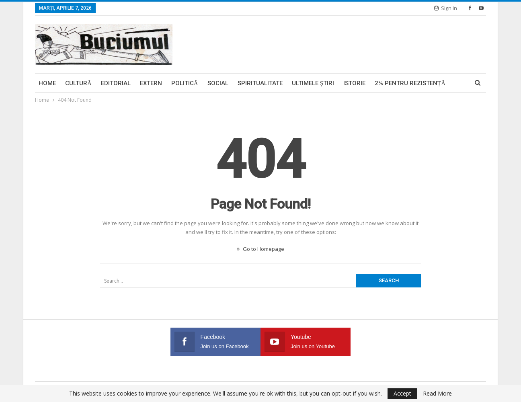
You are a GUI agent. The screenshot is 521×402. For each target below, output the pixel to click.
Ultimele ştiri (313, 83)
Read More (437, 393)
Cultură (78, 83)
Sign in (445, 8)
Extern (151, 83)
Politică (184, 83)
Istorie (354, 83)
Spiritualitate (260, 83)
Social (217, 83)
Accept (402, 393)
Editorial (116, 83)
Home (47, 83)
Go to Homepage (260, 248)
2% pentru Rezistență (410, 83)
